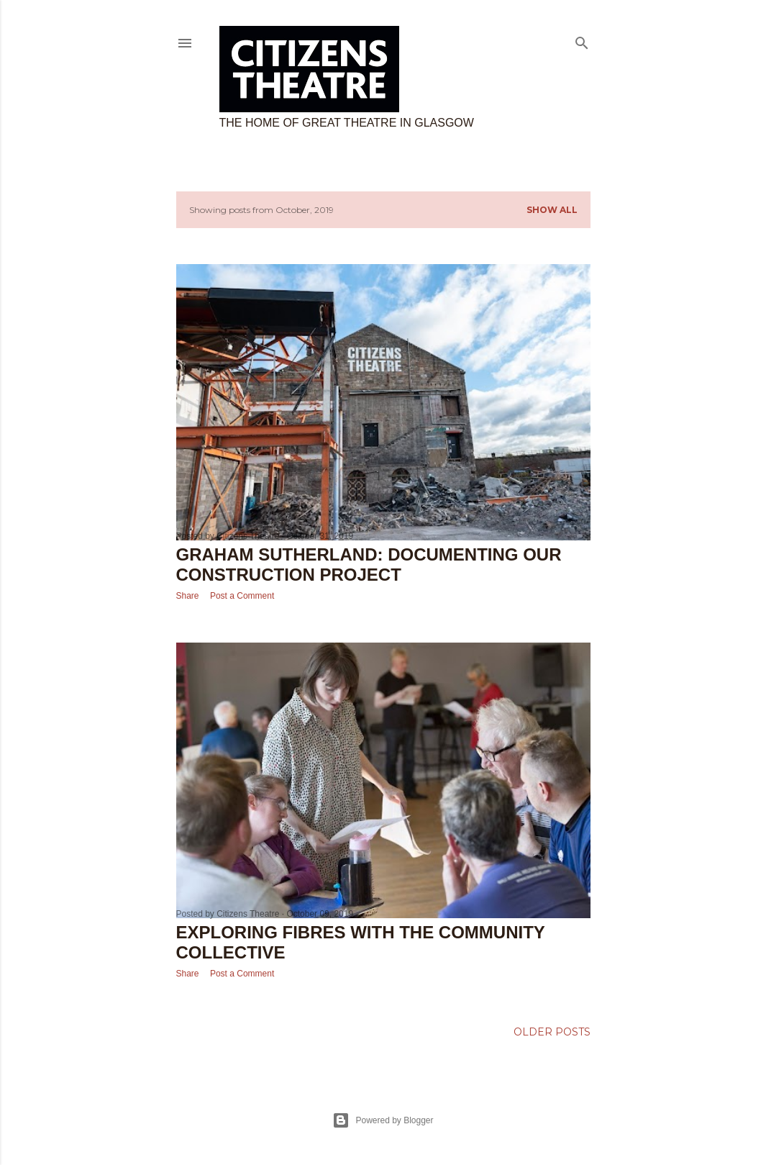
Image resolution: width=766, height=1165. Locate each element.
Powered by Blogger (382, 1120)
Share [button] (187, 596)
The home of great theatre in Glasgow (346, 123)
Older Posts (552, 1031)
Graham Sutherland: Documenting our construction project (369, 564)
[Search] (582, 40)
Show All (552, 209)
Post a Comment (242, 596)
